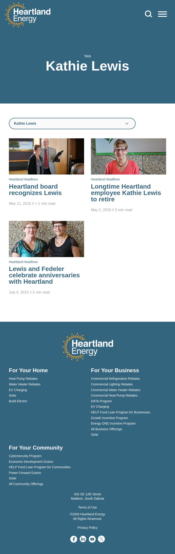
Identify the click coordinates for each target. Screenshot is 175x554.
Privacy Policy (87, 527)
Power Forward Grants (25, 473)
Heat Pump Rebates (23, 378)
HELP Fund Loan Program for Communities (40, 467)
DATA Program (101, 401)
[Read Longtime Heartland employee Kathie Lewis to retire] (128, 175)
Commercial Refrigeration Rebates (115, 378)
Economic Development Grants (31, 461)
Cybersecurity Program (25, 456)
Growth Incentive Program (109, 418)
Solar (12, 395)
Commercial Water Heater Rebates (115, 390)
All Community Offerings (26, 484)
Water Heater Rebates (25, 384)
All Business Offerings (106, 429)
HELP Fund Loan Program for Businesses (120, 412)
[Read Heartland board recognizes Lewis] (46, 172)
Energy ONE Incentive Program (113, 423)
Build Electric (18, 401)
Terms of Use (87, 507)
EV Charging (18, 390)
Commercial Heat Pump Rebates (114, 395)
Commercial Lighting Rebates (112, 384)
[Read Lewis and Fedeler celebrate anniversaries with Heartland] (46, 258)
